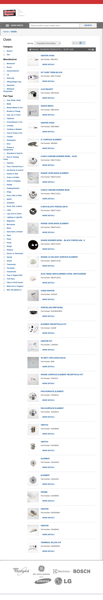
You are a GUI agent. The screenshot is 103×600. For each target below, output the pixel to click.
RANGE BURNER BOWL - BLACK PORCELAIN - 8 (63, 240)
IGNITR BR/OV (47, 106)
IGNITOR (45, 509)
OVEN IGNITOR (48, 291)
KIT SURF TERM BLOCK (52, 72)
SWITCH (44, 425)
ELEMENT (45, 458)
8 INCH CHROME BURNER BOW (55, 190)
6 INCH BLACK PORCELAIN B (54, 207)
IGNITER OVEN (47, 55)
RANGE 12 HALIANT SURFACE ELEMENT (59, 257)
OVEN (14, 31)
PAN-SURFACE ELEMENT (52, 391)
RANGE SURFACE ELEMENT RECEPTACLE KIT (62, 374)
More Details (48, 64)
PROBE (44, 492)
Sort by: (30, 43)
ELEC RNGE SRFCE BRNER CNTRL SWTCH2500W (63, 274)
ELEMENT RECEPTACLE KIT (53, 324)
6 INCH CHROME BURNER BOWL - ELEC (59, 156)
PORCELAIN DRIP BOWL (52, 307)
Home (6, 31)
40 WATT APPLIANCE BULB (53, 358)
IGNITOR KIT (46, 341)
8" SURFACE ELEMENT (51, 140)
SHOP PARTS (17, 25)
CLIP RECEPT (47, 89)
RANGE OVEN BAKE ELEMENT (55, 173)
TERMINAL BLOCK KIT (51, 542)
